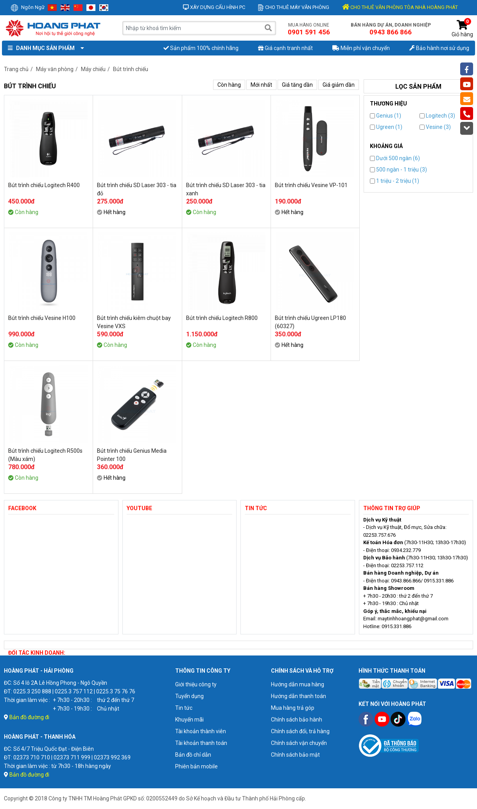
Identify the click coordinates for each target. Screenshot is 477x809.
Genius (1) (385, 116)
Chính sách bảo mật (295, 755)
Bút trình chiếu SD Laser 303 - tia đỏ (136, 189)
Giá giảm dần (339, 85)
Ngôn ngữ (28, 7)
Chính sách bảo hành (296, 719)
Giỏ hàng (462, 29)
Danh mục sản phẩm (44, 48)
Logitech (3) (437, 116)
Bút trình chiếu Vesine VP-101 (311, 185)
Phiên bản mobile (196, 766)
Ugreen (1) (386, 127)
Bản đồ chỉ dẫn (193, 755)
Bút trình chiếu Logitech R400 (44, 185)
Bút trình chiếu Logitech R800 (222, 318)
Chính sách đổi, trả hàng (300, 731)
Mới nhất (261, 85)
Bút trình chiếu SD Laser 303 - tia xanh (225, 189)
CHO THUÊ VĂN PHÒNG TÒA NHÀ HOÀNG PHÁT (400, 7)
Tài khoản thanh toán (201, 743)
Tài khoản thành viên (200, 731)
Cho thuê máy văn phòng (293, 7)
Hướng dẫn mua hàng (297, 684)
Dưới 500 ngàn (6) (395, 158)
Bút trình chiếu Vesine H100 (41, 318)
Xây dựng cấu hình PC (214, 7)
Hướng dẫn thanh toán (298, 696)
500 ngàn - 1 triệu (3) (398, 169)
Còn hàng (229, 85)
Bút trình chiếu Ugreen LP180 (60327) (310, 322)
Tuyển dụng (189, 696)
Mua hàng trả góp (292, 708)
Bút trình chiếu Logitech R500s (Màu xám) (45, 455)
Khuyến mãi (189, 719)
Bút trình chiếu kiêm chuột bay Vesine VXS (134, 322)
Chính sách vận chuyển (299, 743)
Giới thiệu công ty (196, 684)
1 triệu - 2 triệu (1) (394, 181)
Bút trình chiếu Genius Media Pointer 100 (132, 455)
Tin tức (183, 708)
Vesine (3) (435, 127)
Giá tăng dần (297, 85)
